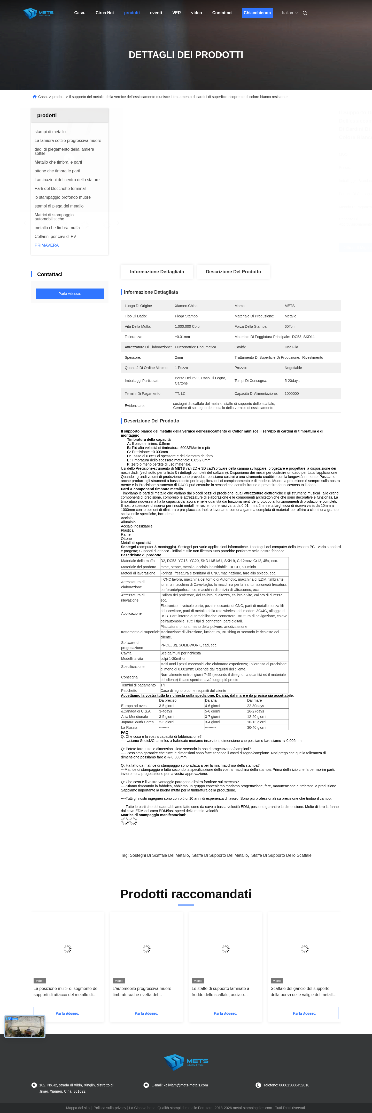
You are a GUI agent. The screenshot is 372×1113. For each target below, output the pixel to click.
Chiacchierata (257, 13)
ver (176, 13)
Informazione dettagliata (157, 271)
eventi (156, 13)
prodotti (132, 13)
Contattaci (222, 13)
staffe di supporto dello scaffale (281, 855)
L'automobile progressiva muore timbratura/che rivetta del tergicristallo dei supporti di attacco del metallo (144, 992)
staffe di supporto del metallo (220, 855)
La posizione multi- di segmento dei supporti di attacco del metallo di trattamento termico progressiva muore (66, 992)
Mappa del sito (78, 1108)
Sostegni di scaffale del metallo (159, 855)
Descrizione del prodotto (233, 271)
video (196, 13)
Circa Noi (105, 13)
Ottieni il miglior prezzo (258, 248)
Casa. (80, 13)
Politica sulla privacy (110, 1108)
